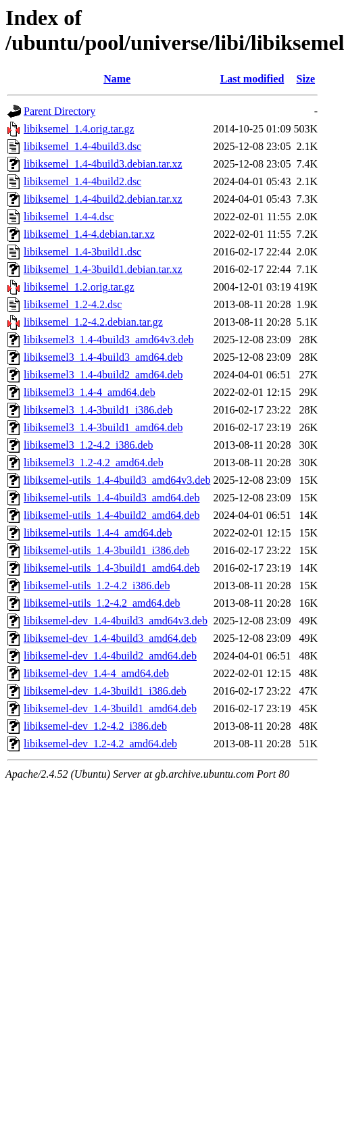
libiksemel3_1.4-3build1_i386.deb (98, 410)
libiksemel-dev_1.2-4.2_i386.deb (95, 726)
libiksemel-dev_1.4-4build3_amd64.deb (110, 638)
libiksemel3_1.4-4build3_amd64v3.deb (109, 339)
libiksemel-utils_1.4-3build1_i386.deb (106, 550)
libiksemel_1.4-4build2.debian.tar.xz (103, 199)
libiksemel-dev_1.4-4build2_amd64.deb (110, 656)
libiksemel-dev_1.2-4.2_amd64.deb (100, 743)
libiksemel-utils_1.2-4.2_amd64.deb (102, 603)
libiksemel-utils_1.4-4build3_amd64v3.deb (117, 480)
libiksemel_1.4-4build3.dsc (82, 146)
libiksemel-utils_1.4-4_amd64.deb (98, 533)
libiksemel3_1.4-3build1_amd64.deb (103, 427)
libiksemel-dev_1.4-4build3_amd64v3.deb (115, 620)
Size (306, 78)
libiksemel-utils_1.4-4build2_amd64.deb (111, 515)
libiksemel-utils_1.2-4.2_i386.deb (97, 585)
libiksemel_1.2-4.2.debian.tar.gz (93, 322)
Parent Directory (59, 111)
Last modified (252, 78)
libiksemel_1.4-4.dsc (69, 216)
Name (116, 78)
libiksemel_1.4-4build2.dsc (82, 181)
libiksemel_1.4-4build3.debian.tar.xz (103, 164)
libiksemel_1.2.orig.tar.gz (79, 287)
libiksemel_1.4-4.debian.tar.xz (89, 234)
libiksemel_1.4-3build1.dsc (82, 251)
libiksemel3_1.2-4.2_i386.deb (88, 445)
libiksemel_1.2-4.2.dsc (73, 304)
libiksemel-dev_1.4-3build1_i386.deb (105, 691)
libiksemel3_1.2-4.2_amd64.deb (94, 462)
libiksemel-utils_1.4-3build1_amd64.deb (111, 568)
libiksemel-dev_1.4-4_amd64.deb (96, 673)
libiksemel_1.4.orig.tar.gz (79, 128)
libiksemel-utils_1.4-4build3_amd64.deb (111, 497)
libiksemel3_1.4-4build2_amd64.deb (103, 374)
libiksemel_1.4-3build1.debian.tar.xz (103, 269)
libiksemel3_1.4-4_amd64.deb (89, 392)
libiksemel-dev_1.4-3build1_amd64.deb (110, 708)
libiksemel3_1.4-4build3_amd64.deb (103, 357)
